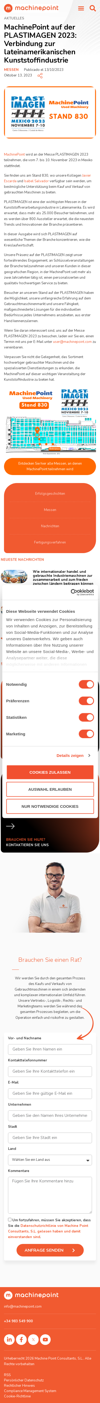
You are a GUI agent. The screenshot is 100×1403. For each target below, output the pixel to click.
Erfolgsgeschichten (50, 493)
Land (12, 1149)
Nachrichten (50, 526)
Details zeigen (70, 755)
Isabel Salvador (36, 181)
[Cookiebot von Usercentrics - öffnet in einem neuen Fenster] (71, 592)
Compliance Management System (30, 1391)
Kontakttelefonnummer (27, 1061)
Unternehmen (19, 1105)
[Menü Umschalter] (81, 8)
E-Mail (13, 1083)
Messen (11, 69)
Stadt (12, 1127)
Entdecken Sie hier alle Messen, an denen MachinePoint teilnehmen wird (50, 466)
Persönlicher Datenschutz (24, 1380)
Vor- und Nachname (24, 1039)
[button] (93, 8)
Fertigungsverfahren (50, 542)
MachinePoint (14, 154)
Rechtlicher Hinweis (19, 1385)
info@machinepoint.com (23, 1306)
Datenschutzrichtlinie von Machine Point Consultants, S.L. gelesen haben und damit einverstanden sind (48, 1231)
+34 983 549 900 (18, 1321)
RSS (7, 1375)
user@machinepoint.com (72, 341)
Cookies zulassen (49, 772)
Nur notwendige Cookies (50, 806)
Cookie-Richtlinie (17, 1396)
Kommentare (18, 1171)
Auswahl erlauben (50, 789)
